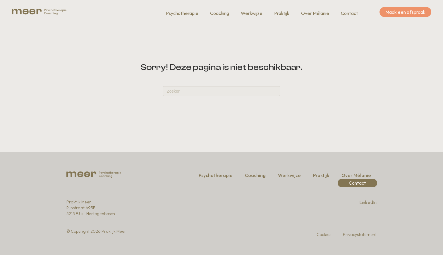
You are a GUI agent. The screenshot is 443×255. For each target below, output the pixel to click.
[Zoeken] (221, 91)
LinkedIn (368, 202)
